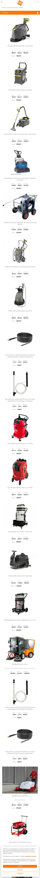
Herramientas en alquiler (12, 7)
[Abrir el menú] (2, 2)
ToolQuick (4, 7)
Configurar (20, 873)
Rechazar (20, 870)
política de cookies (30, 856)
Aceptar (20, 866)
